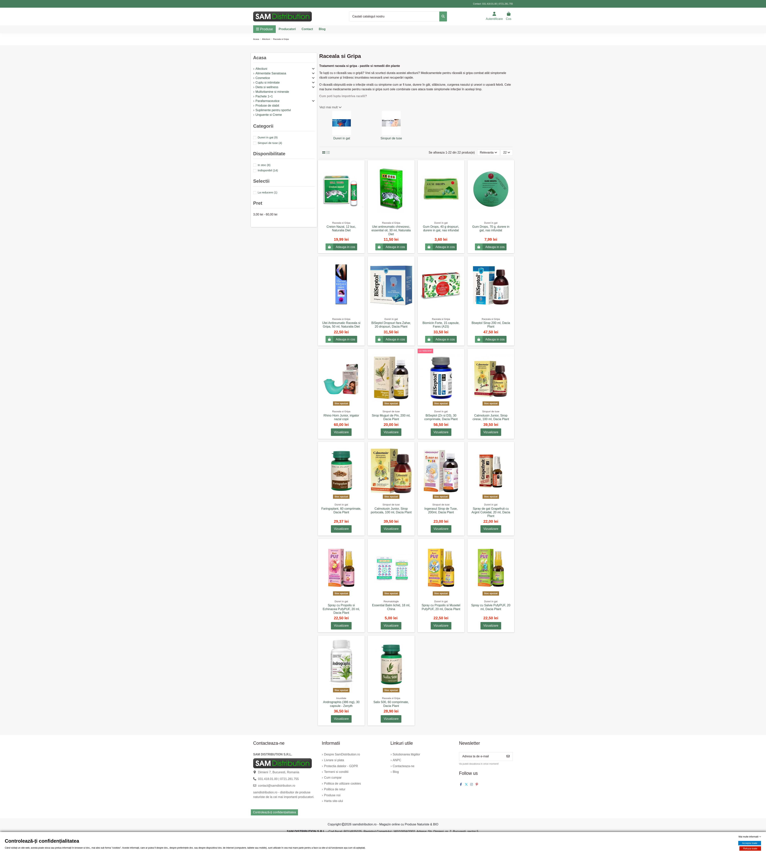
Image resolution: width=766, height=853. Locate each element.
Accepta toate (749, 843)
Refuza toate (750, 848)
